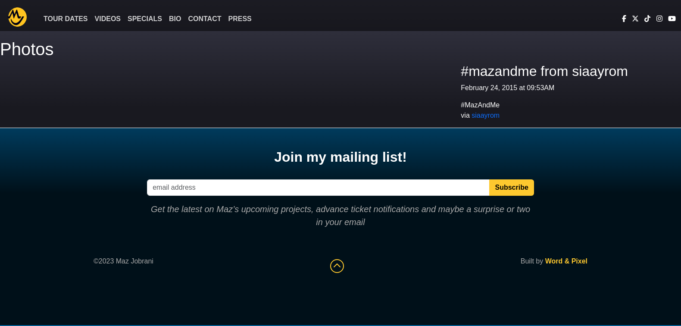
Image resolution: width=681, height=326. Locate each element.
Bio (175, 18)
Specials (145, 18)
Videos (108, 18)
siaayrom (486, 115)
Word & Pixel (566, 261)
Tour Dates (66, 18)
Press (240, 18)
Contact (204, 18)
